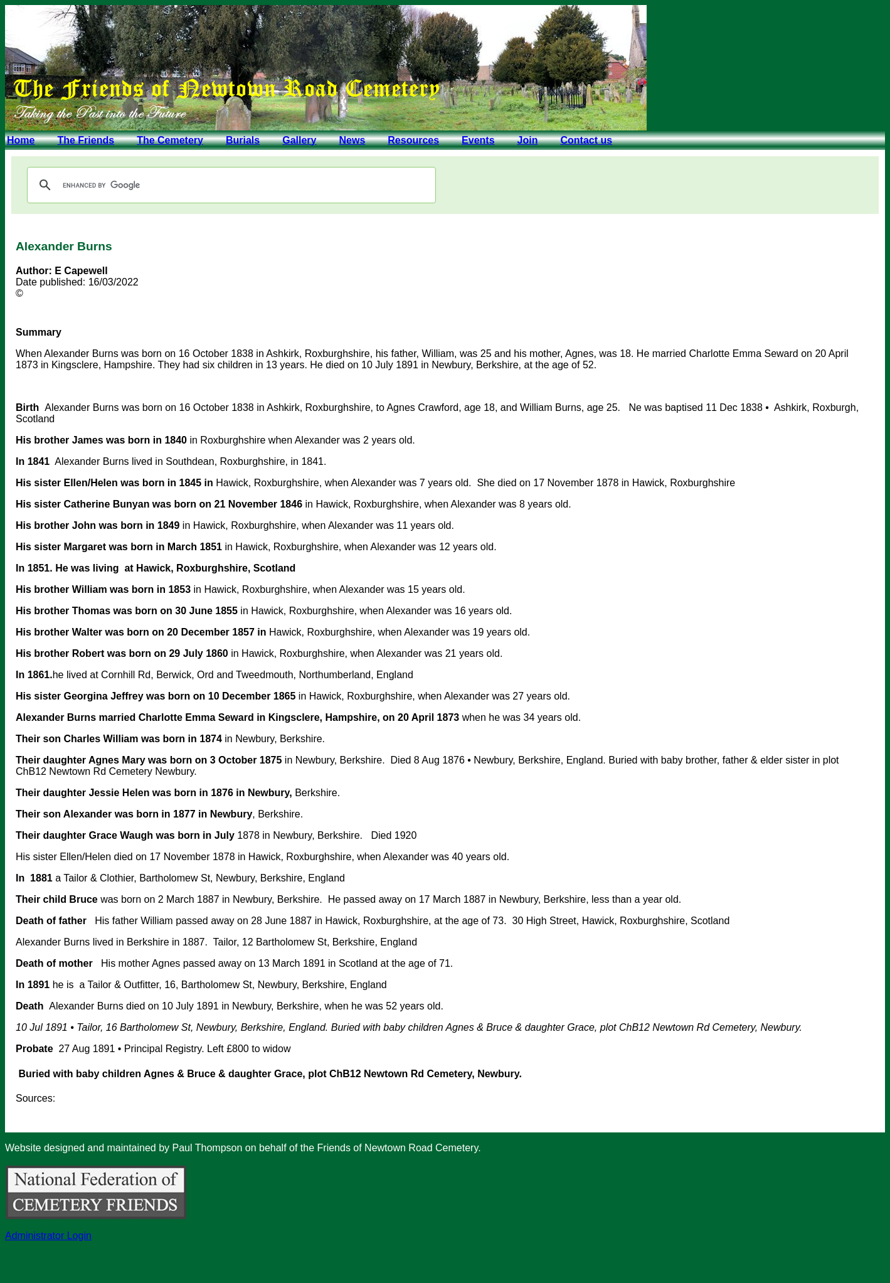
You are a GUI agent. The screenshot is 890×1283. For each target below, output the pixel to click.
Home (20, 140)
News (352, 140)
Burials (243, 140)
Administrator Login (48, 1235)
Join (527, 140)
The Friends (85, 140)
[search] (229, 185)
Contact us (586, 140)
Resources (413, 140)
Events (478, 140)
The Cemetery (170, 140)
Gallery (299, 140)
